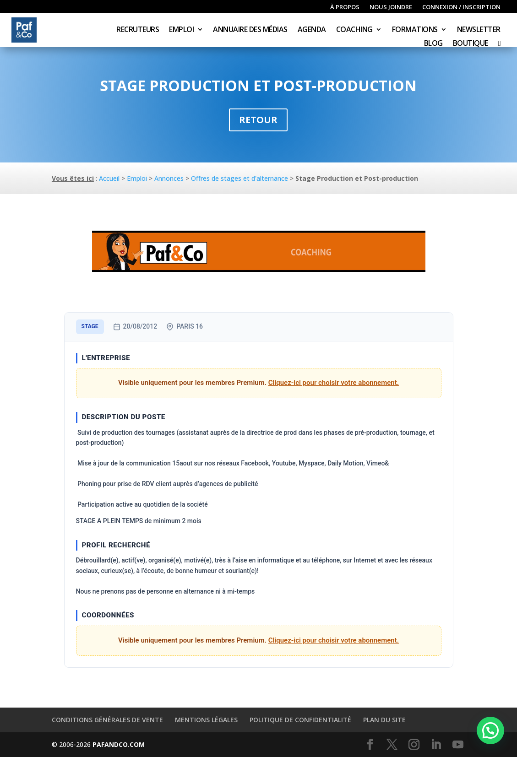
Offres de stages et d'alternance (239, 178)
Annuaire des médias (250, 30)
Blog (433, 44)
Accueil (109, 178)
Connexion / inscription (461, 7)
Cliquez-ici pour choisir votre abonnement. (333, 382)
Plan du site (384, 719)
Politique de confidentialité (300, 719)
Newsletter (479, 30)
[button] (490, 730)
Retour (258, 120)
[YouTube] (457, 745)
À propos (344, 7)
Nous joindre (391, 7)
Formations (415, 30)
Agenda (312, 30)
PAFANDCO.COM (119, 744)
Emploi (181, 30)
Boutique (470, 44)
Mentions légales (206, 719)
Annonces (169, 178)
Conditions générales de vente (107, 719)
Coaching (354, 30)
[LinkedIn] (435, 745)
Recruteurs (137, 30)
